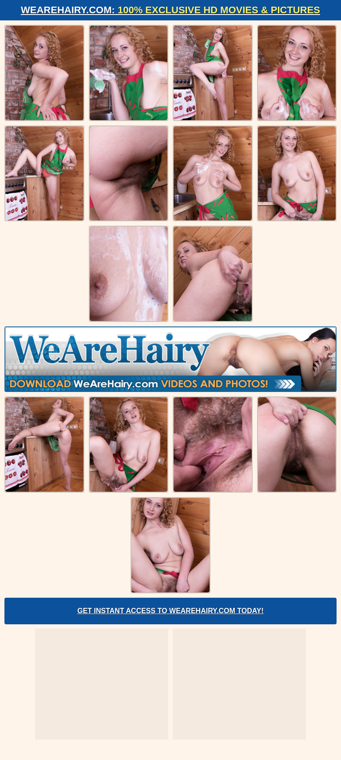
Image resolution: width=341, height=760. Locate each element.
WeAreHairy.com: (170, 10)
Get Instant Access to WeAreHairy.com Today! (170, 611)
